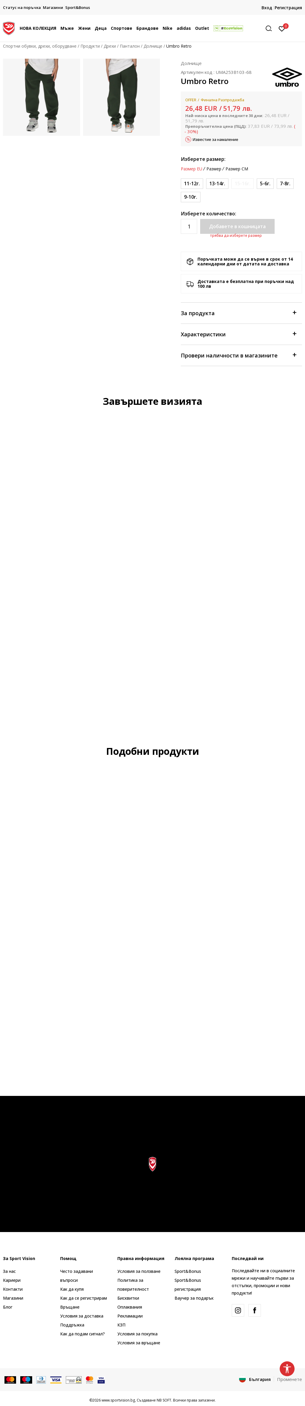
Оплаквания (129, 1307)
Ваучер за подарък (194, 1298)
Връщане (70, 1307)
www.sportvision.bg (118, 1400)
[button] (271, 28)
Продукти (90, 46)
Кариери (12, 1280)
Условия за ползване (139, 1271)
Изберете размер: (203, 159)
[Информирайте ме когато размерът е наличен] (242, 183)
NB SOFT (164, 1400)
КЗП (121, 1325)
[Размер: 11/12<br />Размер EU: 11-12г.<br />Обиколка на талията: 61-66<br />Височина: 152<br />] (192, 183)
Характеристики (238, 334)
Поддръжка (72, 1325)
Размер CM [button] (236, 169)
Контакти (13, 1289)
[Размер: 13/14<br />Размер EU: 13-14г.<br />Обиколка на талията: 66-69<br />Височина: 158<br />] (217, 183)
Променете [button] (289, 1379)
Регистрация (288, 7)
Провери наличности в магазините (238, 355)
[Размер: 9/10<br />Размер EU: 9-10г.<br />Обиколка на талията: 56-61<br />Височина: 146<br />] (190, 197)
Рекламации (130, 1316)
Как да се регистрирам (83, 1298)
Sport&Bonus (188, 1271)
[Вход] (282, 28)
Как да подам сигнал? (82, 1334)
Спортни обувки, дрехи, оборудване (40, 46)
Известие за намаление (215, 139)
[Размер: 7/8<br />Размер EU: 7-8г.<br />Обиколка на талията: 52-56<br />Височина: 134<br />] (285, 183)
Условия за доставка (81, 1316)
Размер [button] (213, 169)
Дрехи (110, 46)
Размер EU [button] (191, 169)
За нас (9, 1271)
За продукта (238, 313)
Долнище (153, 46)
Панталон (130, 46)
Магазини (13, 1298)
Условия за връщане (138, 1343)
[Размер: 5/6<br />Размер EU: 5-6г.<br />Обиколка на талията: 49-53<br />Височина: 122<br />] (265, 183)
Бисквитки (128, 1298)
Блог (8, 1307)
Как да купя (72, 1289)
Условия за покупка (137, 1334)
